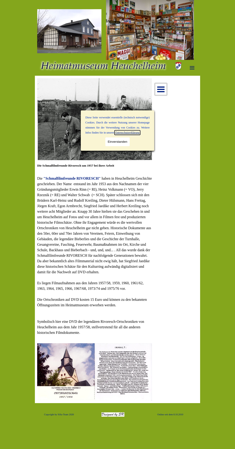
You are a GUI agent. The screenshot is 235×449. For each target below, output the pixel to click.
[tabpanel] (94, 168)
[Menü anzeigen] (192, 67)
